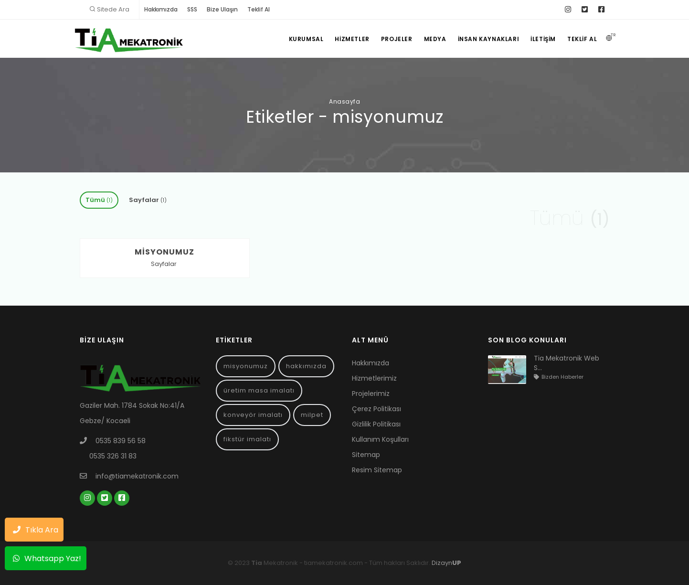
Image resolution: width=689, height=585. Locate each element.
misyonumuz (245, 366)
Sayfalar (148, 199)
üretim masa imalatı (259, 390)
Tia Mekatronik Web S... (566, 362)
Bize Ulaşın (222, 9)
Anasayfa (344, 101)
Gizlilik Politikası (376, 424)
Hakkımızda (161, 9)
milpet (312, 414)
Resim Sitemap (377, 470)
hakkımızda (306, 366)
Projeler (397, 39)
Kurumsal (306, 39)
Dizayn (446, 562)
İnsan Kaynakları (488, 39)
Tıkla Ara (33, 528)
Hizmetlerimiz (374, 378)
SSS (192, 9)
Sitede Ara (113, 9)
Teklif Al (258, 9)
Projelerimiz (371, 393)
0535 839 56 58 (120, 441)
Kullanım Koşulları (380, 439)
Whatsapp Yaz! (44, 557)
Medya (435, 39)
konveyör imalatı (253, 414)
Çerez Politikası (376, 409)
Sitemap (366, 454)
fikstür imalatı (247, 439)
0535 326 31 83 (113, 456)
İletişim (543, 39)
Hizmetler (352, 39)
